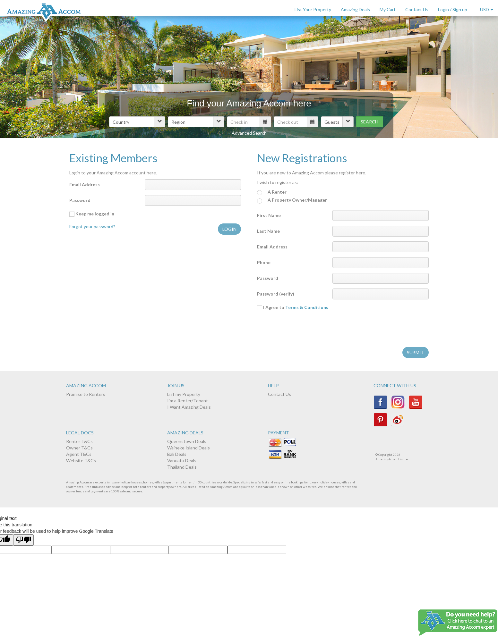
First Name (269, 215)
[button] (137, 121)
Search (369, 121)
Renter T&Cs (79, 441)
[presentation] (306, 329)
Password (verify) (275, 294)
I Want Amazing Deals (189, 407)
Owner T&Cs (79, 447)
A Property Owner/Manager (292, 200)
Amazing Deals (355, 9)
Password (79, 200)
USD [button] (486, 9)
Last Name (268, 231)
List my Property (183, 394)
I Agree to (292, 307)
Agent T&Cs (78, 454)
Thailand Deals (182, 467)
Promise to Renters (85, 394)
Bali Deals (176, 454)
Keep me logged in (91, 214)
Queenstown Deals (186, 441)
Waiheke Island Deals (188, 447)
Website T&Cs (81, 460)
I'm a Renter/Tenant (187, 400)
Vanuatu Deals (181, 460)
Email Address (84, 184)
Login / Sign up (452, 9)
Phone (263, 262)
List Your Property (313, 9)
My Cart (388, 9)
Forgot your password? (92, 226)
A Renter (272, 192)
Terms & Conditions (306, 307)
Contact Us (416, 9)
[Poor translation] (23, 540)
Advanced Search (249, 133)
